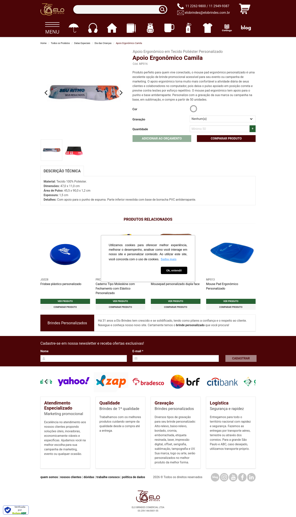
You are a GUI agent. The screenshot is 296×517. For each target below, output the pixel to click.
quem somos (49, 477)
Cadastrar (241, 358)
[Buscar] (163, 9)
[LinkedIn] (251, 477)
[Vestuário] (207, 28)
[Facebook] (242, 477)
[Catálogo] (226, 28)
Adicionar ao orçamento (162, 138)
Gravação (139, 119)
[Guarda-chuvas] (73, 28)
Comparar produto (226, 138)
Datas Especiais (82, 43)
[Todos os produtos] (52, 28)
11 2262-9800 (195, 6)
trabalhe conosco (108, 477)
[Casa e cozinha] (111, 28)
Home (43, 43)
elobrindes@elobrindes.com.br (207, 13)
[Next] (121, 93)
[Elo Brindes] (52, 9)
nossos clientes (70, 477)
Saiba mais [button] (169, 259)
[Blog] (246, 28)
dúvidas (89, 477)
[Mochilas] (150, 28)
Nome (44, 351)
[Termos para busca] (120, 9)
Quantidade (140, 129)
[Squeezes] (188, 28)
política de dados (133, 477)
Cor (135, 109)
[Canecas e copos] (169, 28)
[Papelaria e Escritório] (131, 28)
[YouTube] (233, 477)
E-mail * (138, 351)
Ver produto (65, 301)
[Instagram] (224, 477)
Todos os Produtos (60, 43)
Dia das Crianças (103, 43)
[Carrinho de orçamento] (244, 9)
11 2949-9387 (219, 6)
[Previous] (46, 93)
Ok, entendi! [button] (174, 270)
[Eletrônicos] (92, 28)
